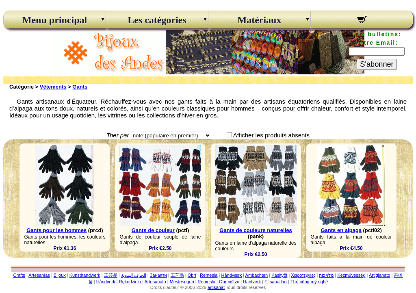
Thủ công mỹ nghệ (309, 281)
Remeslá (206, 281)
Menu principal (54, 20)
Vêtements (53, 87)
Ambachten (256, 275)
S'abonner (376, 64)
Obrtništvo (229, 281)
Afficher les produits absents (271, 135)
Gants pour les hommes (56, 230)
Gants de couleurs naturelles (255, 230)
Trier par (117, 135)
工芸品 (110, 275)
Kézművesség (351, 275)
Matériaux (260, 20)
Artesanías (39, 275)
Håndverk (105, 281)
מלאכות (326, 275)
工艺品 (177, 275)
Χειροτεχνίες (303, 275)
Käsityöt (279, 275)
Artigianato (379, 275)
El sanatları (275, 281)
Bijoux (60, 275)
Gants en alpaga (341, 230)
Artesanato (155, 281)
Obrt (192, 275)
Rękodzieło (130, 281)
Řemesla (208, 275)
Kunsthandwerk (84, 275)
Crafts (19, 275)
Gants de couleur (153, 230)
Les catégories (157, 20)
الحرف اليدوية (133, 275)
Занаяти (158, 275)
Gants (79, 87)
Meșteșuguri (182, 281)
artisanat (216, 287)
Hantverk (252, 281)
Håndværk (231, 275)
